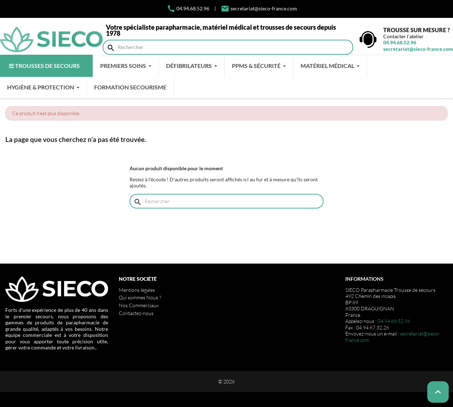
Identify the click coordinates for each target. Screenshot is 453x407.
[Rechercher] (228, 47)
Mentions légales (137, 290)
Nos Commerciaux (139, 305)
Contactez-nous (136, 313)
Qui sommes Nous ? (140, 297)
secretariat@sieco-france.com (263, 8)
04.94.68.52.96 (188, 8)
